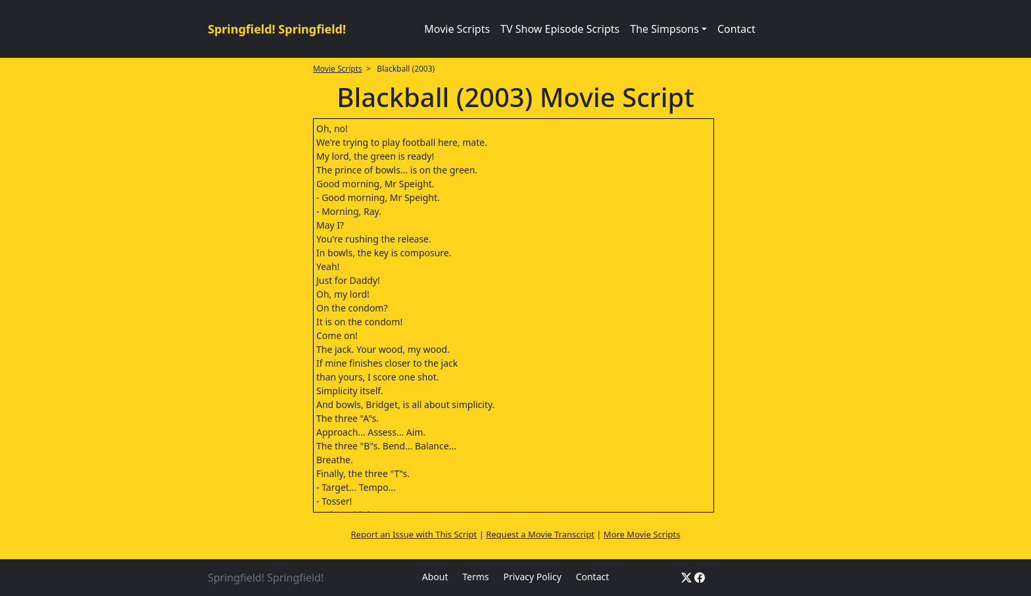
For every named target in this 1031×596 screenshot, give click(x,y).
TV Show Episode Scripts (559, 29)
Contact (736, 29)
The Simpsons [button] (664, 29)
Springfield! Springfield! (277, 29)
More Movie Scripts (642, 534)
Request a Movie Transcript (540, 534)
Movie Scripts (457, 29)
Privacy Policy (532, 576)
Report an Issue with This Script (414, 534)
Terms (475, 576)
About (435, 576)
